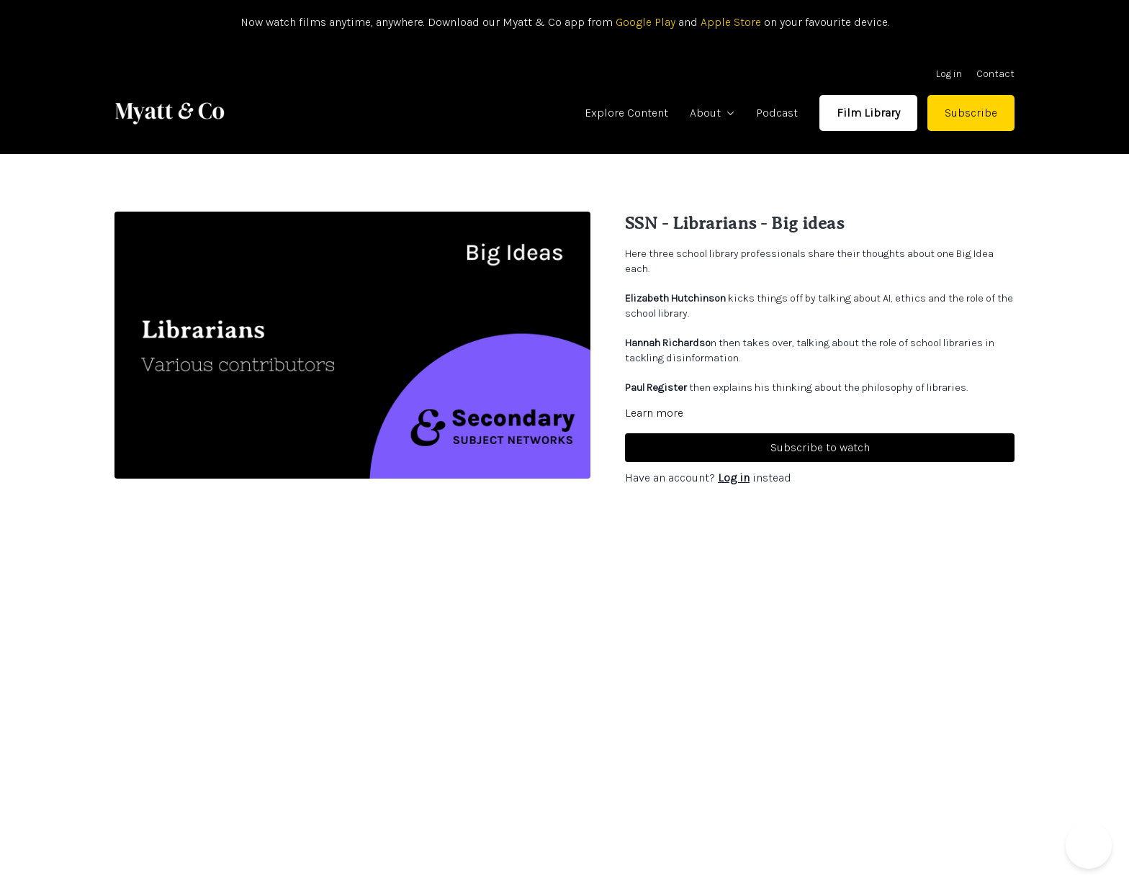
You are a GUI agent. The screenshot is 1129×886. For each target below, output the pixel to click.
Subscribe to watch (820, 447)
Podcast (777, 112)
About (712, 112)
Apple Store (731, 22)
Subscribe (971, 112)
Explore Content (626, 112)
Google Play (644, 22)
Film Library (868, 112)
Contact (995, 74)
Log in (949, 74)
